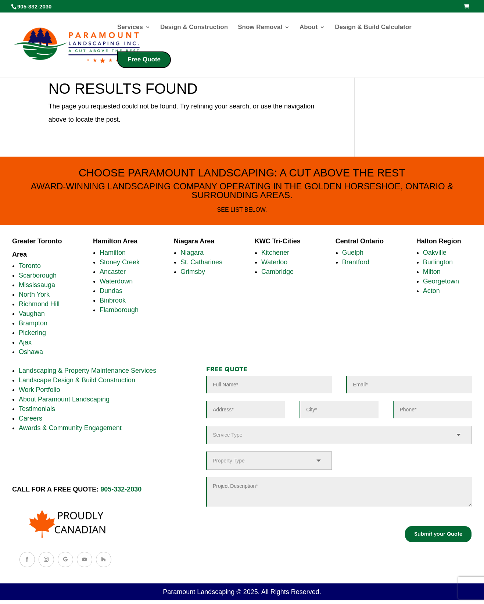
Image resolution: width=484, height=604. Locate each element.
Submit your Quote (438, 533)
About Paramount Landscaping (64, 399)
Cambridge (277, 271)
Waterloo (274, 262)
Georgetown (441, 281)
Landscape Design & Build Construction (77, 380)
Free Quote (144, 59)
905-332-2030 (120, 489)
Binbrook (113, 300)
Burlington (438, 262)
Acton (431, 290)
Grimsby (192, 271)
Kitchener (275, 252)
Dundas (111, 290)
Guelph (352, 252)
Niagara (192, 252)
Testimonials (37, 408)
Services (130, 28)
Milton (432, 271)
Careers (30, 418)
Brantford (355, 262)
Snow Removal (260, 28)
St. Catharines (201, 262)
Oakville (435, 252)
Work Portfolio (39, 389)
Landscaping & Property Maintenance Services (87, 370)
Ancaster (113, 271)
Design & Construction (194, 28)
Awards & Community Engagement (70, 428)
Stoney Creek (120, 262)
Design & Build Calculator (373, 28)
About (309, 28)
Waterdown (116, 281)
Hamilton (113, 252)
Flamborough (119, 310)
